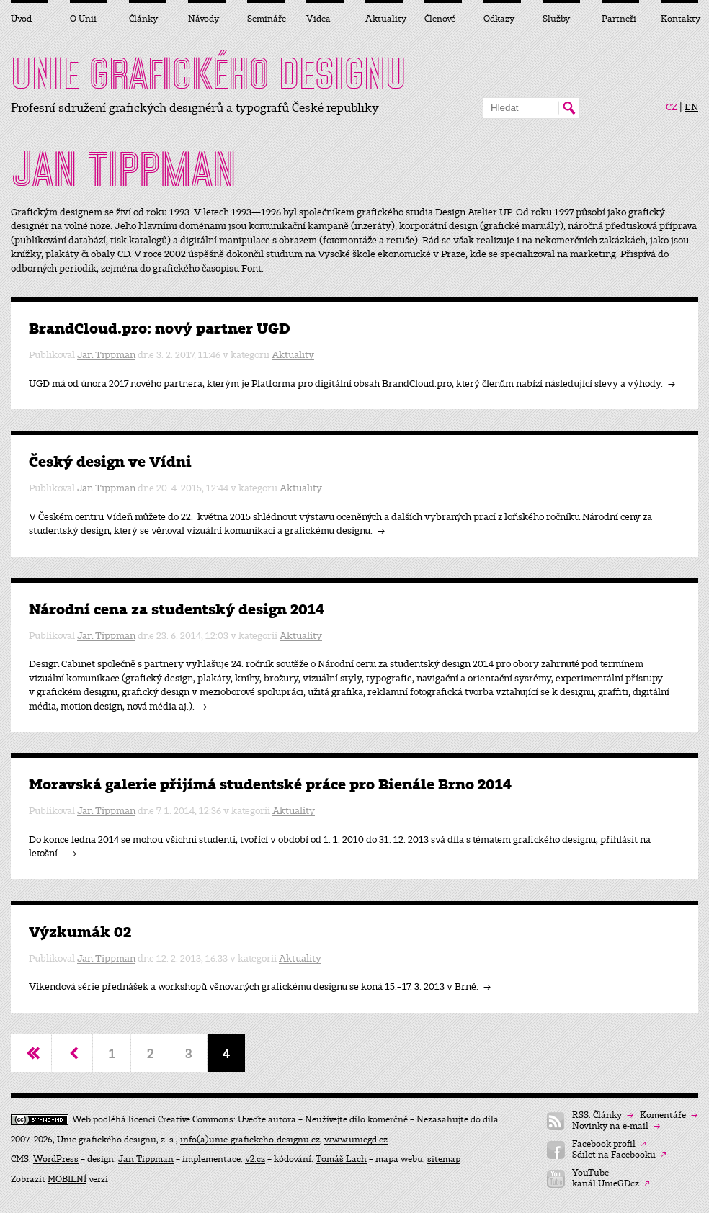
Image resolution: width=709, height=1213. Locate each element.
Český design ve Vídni (110, 462)
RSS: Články (602, 1115)
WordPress (56, 1159)
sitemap (443, 1159)
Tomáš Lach (341, 1159)
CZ (671, 107)
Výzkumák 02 (80, 932)
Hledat (568, 108)
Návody (203, 19)
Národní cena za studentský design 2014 (176, 610)
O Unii (83, 19)
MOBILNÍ (67, 1179)
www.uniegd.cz (356, 1139)
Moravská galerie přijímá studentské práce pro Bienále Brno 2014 (270, 785)
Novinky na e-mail (616, 1126)
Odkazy (498, 19)
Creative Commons (195, 1119)
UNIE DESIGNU (208, 73)
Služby (556, 19)
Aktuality (293, 354)
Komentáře (668, 1115)
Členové (439, 19)
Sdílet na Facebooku (619, 1155)
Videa (318, 19)
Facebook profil (609, 1144)
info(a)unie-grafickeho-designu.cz (250, 1139)
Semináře (266, 19)
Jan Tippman (106, 354)
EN (691, 107)
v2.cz (255, 1159)
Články (143, 19)
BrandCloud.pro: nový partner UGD (159, 329)
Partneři (619, 19)
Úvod (21, 19)
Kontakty (679, 19)
